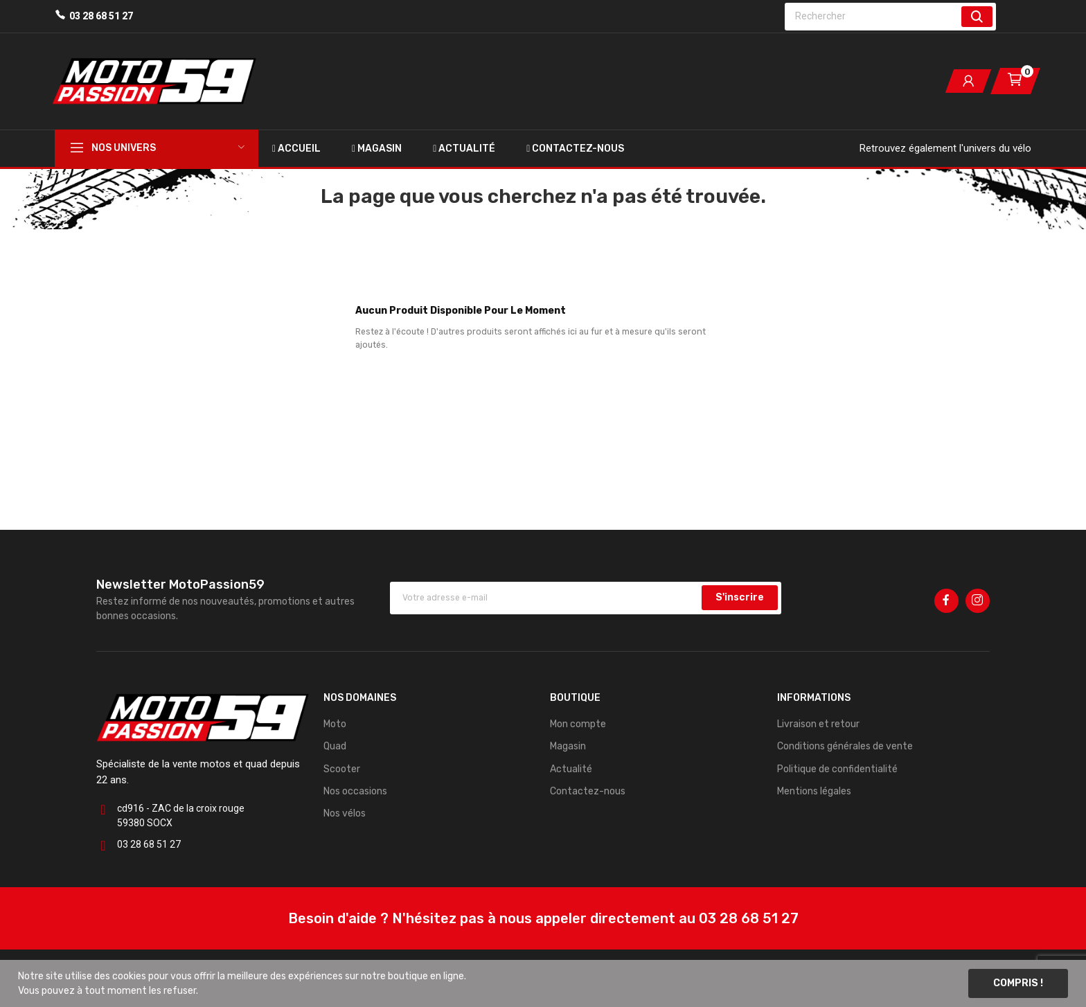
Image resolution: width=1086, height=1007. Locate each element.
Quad (334, 746)
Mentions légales (814, 791)
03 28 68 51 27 (101, 15)
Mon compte (578, 724)
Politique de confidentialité (837, 769)
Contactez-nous (587, 791)
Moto (334, 724)
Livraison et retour (818, 724)
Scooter (341, 769)
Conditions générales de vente (845, 746)
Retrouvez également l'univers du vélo (945, 148)
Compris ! (1018, 983)
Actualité (571, 769)
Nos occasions (355, 791)
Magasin (568, 746)
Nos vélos (344, 813)
